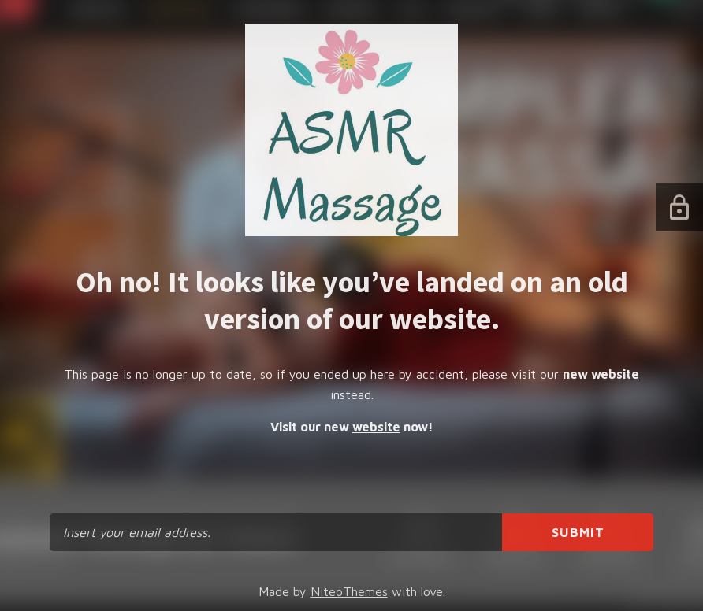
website (376, 427)
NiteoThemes (349, 591)
